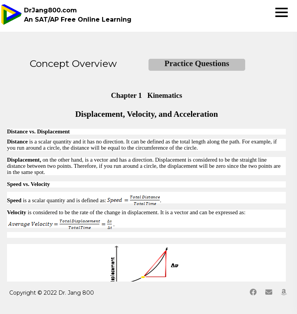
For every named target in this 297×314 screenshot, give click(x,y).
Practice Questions (196, 63)
